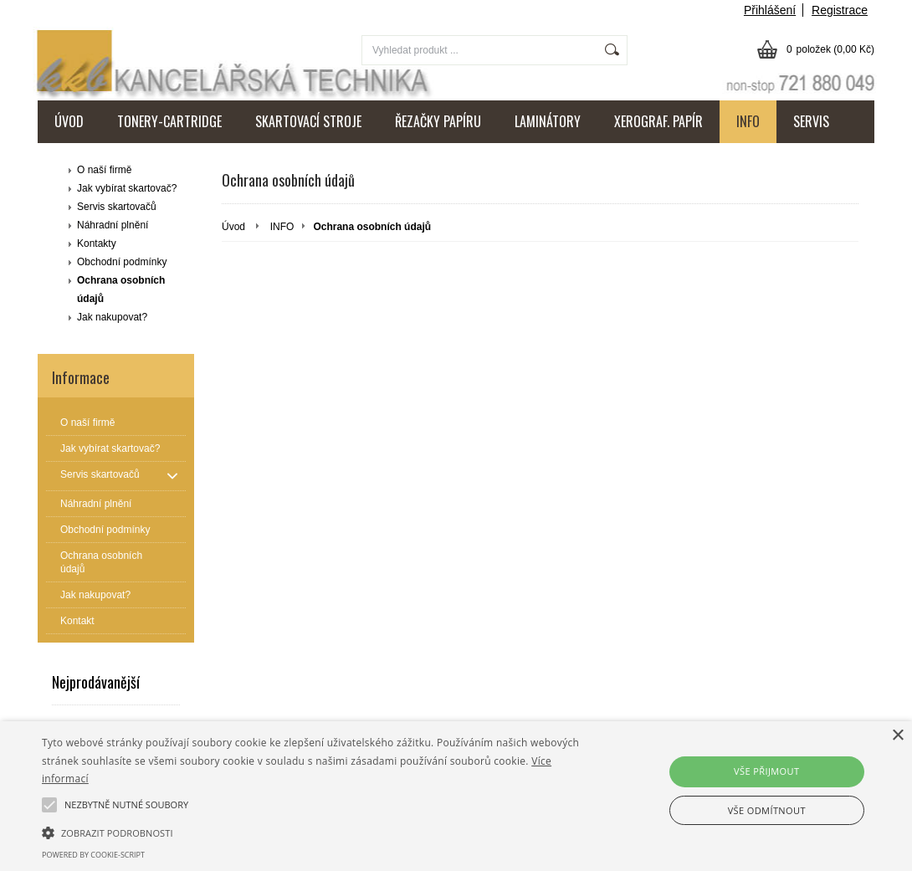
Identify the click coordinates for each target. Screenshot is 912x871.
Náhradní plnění (112, 225)
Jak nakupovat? (112, 317)
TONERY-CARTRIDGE (169, 121)
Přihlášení (770, 10)
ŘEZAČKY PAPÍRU (438, 121)
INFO (748, 121)
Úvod (233, 227)
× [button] (897, 736)
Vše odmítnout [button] (767, 810)
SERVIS (811, 121)
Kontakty (96, 243)
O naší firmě (104, 170)
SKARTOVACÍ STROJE (308, 121)
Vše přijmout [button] (766, 771)
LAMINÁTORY (548, 121)
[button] (311, 831)
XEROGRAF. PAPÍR (658, 121)
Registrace (840, 10)
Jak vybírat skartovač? (127, 188)
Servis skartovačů (116, 207)
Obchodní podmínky (122, 262)
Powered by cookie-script (93, 854)
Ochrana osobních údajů (121, 289)
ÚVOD (69, 121)
